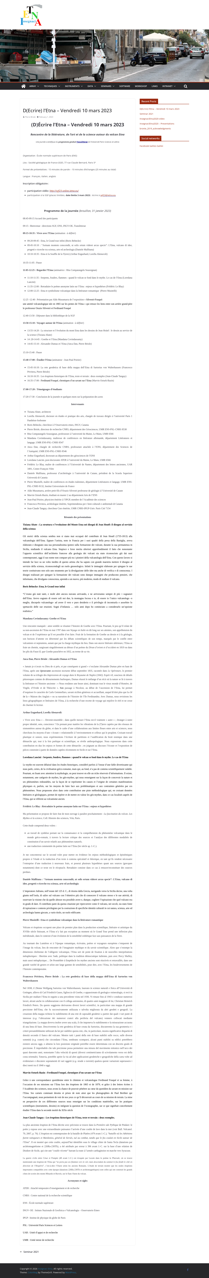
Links (155, 86)
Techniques (50, 86)
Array (32, 86)
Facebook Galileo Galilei (151, 146)
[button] (37, 86)
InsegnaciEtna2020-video (152, 118)
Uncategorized (30, 104)
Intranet (167, 86)
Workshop (141, 86)
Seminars (106, 86)
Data (90, 86)
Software (124, 86)
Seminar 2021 (29, 1251)
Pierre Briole (30, 117)
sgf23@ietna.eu (108, 195)
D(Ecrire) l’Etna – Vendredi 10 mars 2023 (159, 108)
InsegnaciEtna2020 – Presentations (157, 123)
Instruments (72, 86)
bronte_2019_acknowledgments (155, 128)
